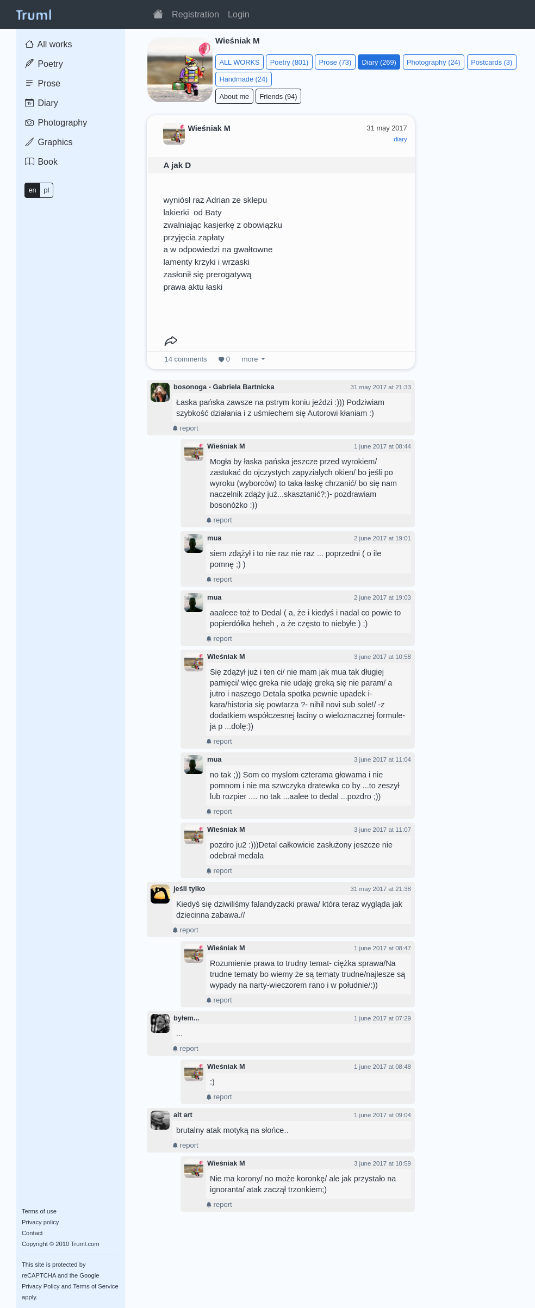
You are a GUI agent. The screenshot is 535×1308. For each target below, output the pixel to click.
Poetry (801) (289, 62)
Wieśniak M (226, 446)
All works (48, 44)
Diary (41, 103)
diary (400, 139)
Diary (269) (379, 62)
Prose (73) (335, 62)
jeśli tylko (189, 889)
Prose (42, 83)
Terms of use (39, 1211)
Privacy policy (40, 1222)
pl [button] (46, 190)
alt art (182, 1115)
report (185, 428)
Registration (195, 14)
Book (41, 161)
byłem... (186, 1018)
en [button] (32, 190)
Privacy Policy (41, 1286)
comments (186, 359)
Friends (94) (278, 96)
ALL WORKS (239, 62)
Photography (56, 122)
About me (234, 96)
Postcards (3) (491, 62)
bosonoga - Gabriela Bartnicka (224, 387)
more (250, 359)
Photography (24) (434, 62)
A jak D (177, 165)
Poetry (44, 63)
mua (214, 538)
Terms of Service (95, 1286)
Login (239, 14)
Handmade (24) (243, 79)
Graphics (48, 142)
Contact (32, 1233)
